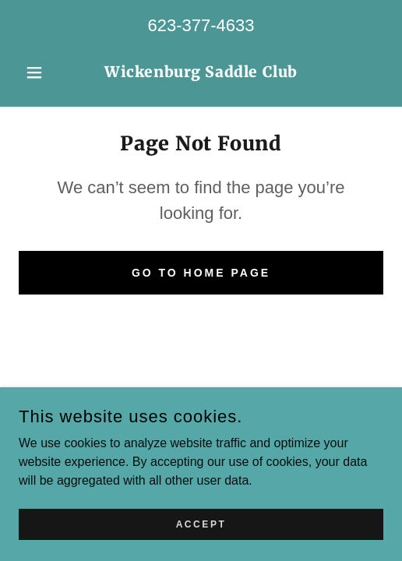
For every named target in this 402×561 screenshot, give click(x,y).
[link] (201, 72)
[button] (46, 72)
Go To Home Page (201, 272)
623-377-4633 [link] (200, 25)
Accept (201, 523)
